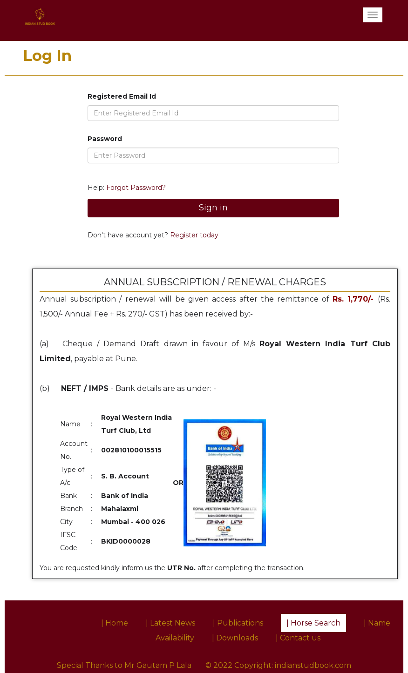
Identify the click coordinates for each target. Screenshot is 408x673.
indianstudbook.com (313, 665)
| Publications (238, 623)
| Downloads (235, 637)
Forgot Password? (136, 187)
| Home (114, 623)
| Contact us (298, 637)
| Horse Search (313, 623)
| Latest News (170, 623)
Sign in (213, 207)
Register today (193, 235)
